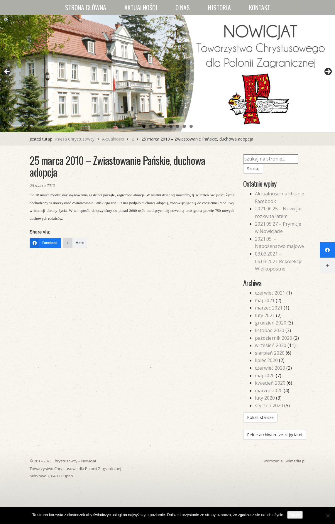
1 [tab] (143, 126)
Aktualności (140, 7)
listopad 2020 (269, 330)
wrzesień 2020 (270, 345)
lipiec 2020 (266, 360)
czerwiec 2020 (270, 368)
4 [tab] (164, 126)
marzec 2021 (268, 308)
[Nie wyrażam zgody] (328, 515)
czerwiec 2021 (270, 293)
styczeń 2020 (269, 405)
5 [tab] (170, 126)
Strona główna (85, 7)
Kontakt (259, 7)
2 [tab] (150, 126)
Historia (219, 7)
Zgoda (295, 515)
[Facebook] (45, 243)
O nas (182, 7)
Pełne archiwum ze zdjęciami (274, 434)
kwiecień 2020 (270, 383)
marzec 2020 (268, 390)
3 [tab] (157, 126)
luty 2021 (265, 315)
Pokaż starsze (260, 417)
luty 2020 (265, 398)
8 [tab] (191, 126)
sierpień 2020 (270, 353)
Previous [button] (7, 71)
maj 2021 (265, 300)
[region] (167, 73)
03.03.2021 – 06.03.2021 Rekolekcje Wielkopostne (278, 261)
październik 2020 (273, 338)
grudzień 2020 (270, 323)
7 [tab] (184, 126)
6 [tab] (177, 126)
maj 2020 (265, 375)
